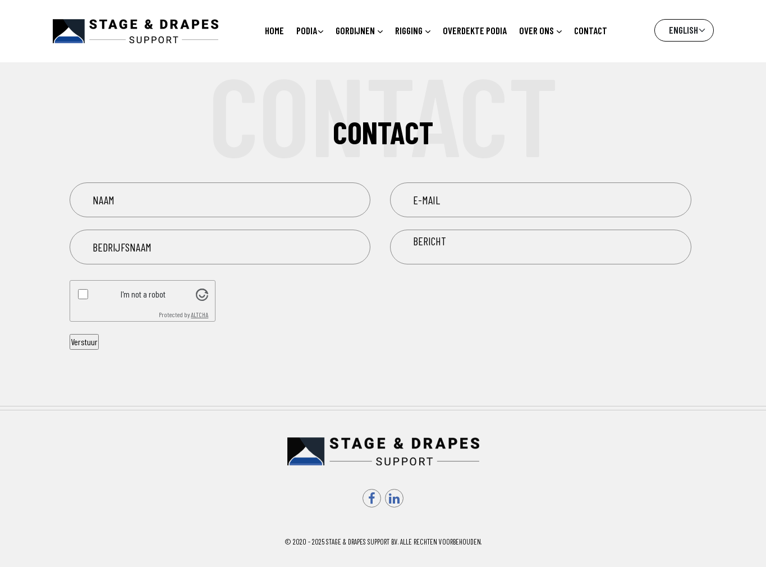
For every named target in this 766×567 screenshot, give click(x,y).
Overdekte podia (475, 30)
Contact (590, 30)
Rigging (412, 30)
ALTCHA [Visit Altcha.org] (199, 314)
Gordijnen (359, 30)
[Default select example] (684, 30)
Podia (309, 30)
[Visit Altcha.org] (202, 293)
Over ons (540, 30)
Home (274, 30)
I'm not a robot (143, 294)
